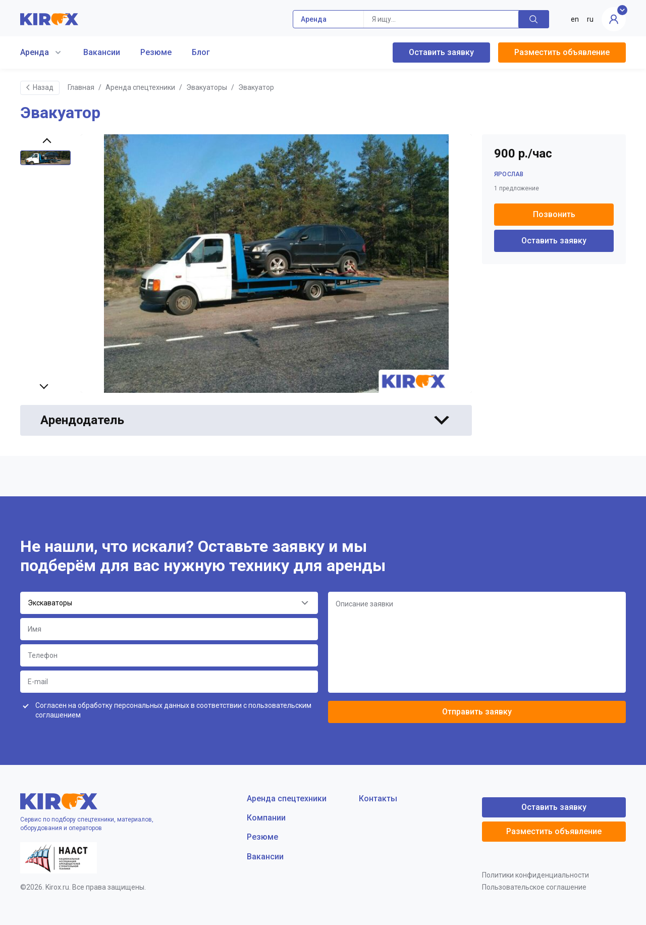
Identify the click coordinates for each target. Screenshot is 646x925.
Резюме (156, 52)
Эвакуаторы (206, 87)
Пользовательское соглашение (534, 887)
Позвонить (554, 214)
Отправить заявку (477, 711)
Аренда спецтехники (140, 87)
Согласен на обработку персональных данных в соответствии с (173, 710)
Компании (266, 818)
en (575, 19)
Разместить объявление (562, 52)
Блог (201, 52)
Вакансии (101, 52)
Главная (81, 87)
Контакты (378, 798)
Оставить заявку (441, 52)
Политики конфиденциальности (535, 875)
